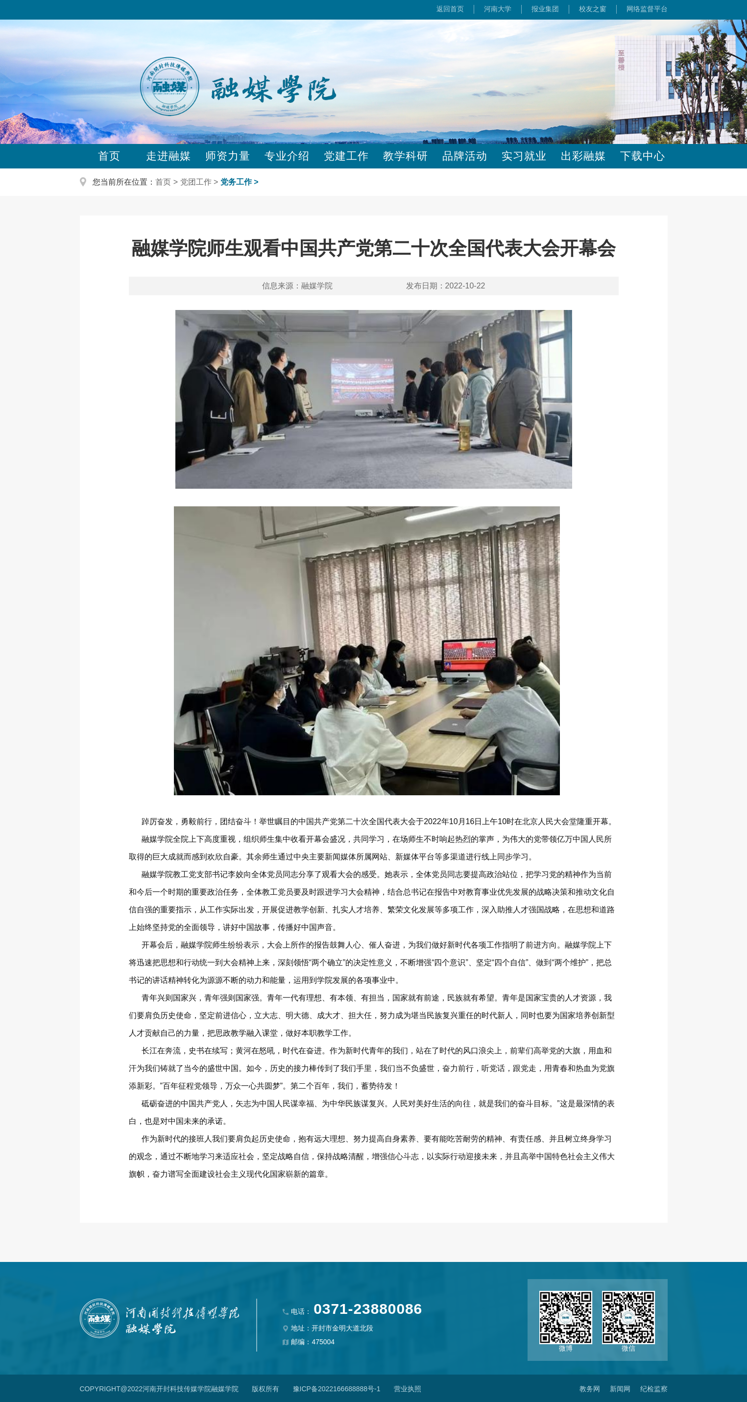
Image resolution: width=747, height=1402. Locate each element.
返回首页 (450, 9)
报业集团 (545, 9)
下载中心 (642, 156)
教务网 (589, 1389)
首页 (109, 156)
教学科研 (405, 156)
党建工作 (346, 156)
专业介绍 (287, 156)
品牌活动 (464, 156)
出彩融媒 (583, 156)
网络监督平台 (647, 9)
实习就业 (524, 156)
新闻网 (620, 1389)
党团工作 (196, 182)
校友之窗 (592, 9)
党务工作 (236, 182)
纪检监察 (654, 1389)
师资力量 (227, 156)
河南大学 (497, 9)
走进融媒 (168, 156)
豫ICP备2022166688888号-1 (337, 1389)
